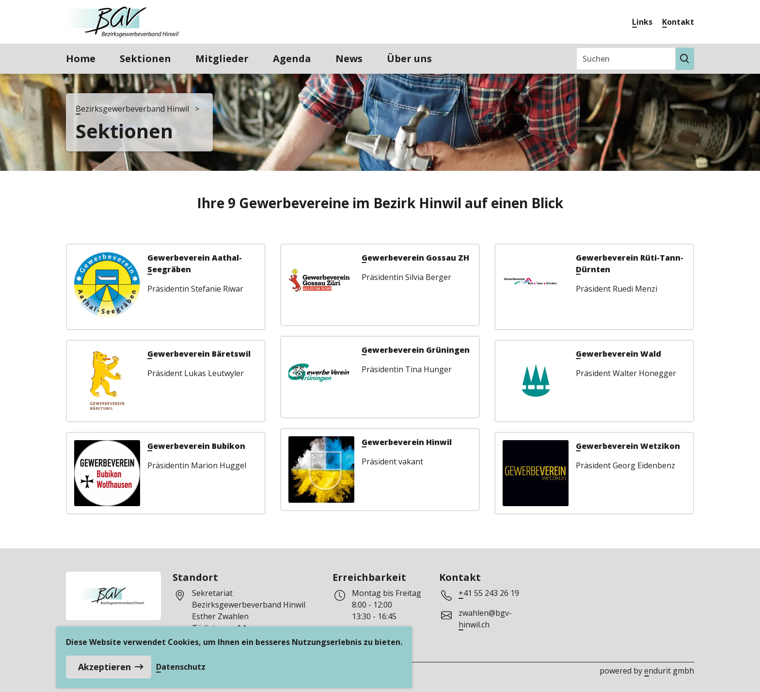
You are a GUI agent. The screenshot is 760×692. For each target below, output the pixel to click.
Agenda (292, 58)
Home (80, 58)
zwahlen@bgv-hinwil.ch (485, 619)
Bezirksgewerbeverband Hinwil (132, 108)
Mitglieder (222, 58)
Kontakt (678, 21)
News (349, 58)
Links (642, 21)
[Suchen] (626, 59)
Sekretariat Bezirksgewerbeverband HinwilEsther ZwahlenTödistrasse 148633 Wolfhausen (248, 616)
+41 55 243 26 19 (489, 593)
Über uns (409, 58)
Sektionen (145, 58)
